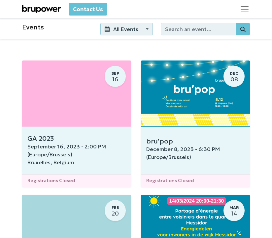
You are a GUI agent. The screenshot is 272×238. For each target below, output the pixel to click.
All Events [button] (122, 29)
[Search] (243, 29)
